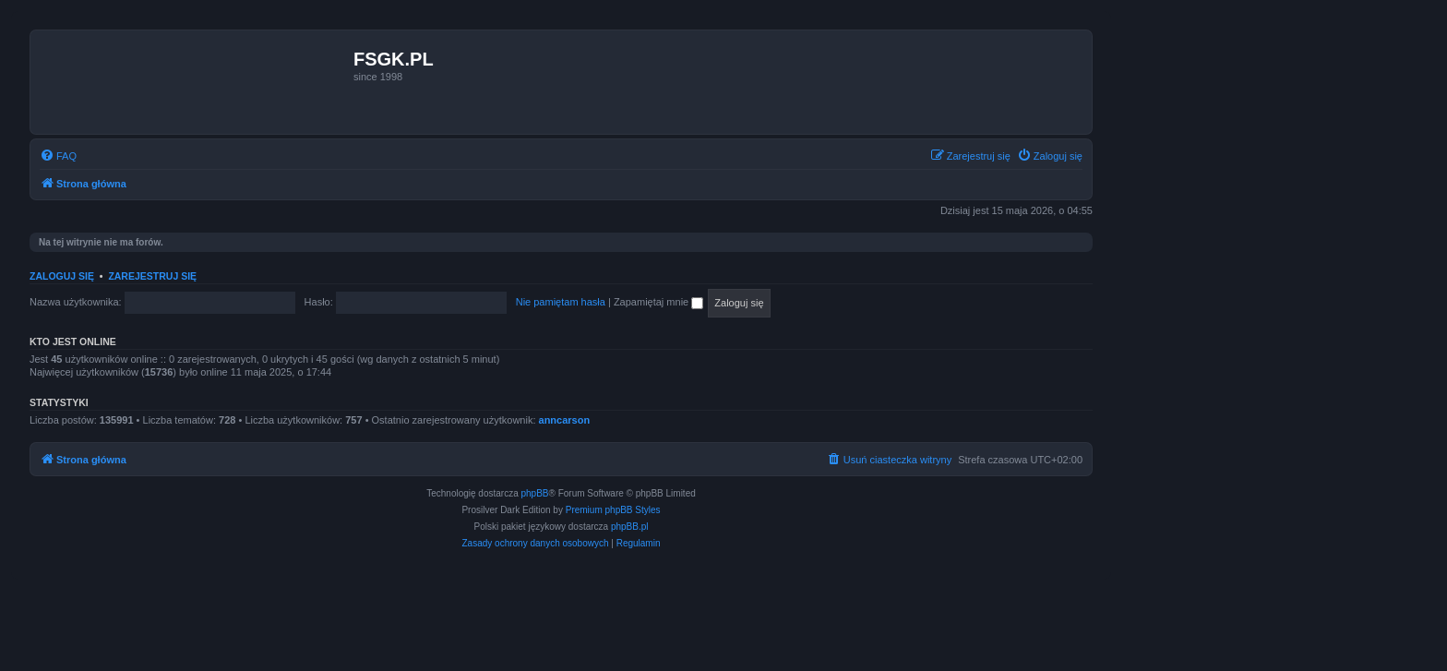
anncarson (565, 419)
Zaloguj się (62, 276)
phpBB (535, 493)
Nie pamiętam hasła (560, 301)
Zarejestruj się (152, 276)
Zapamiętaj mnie (658, 301)
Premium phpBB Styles (613, 510)
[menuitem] (58, 156)
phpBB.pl (630, 526)
